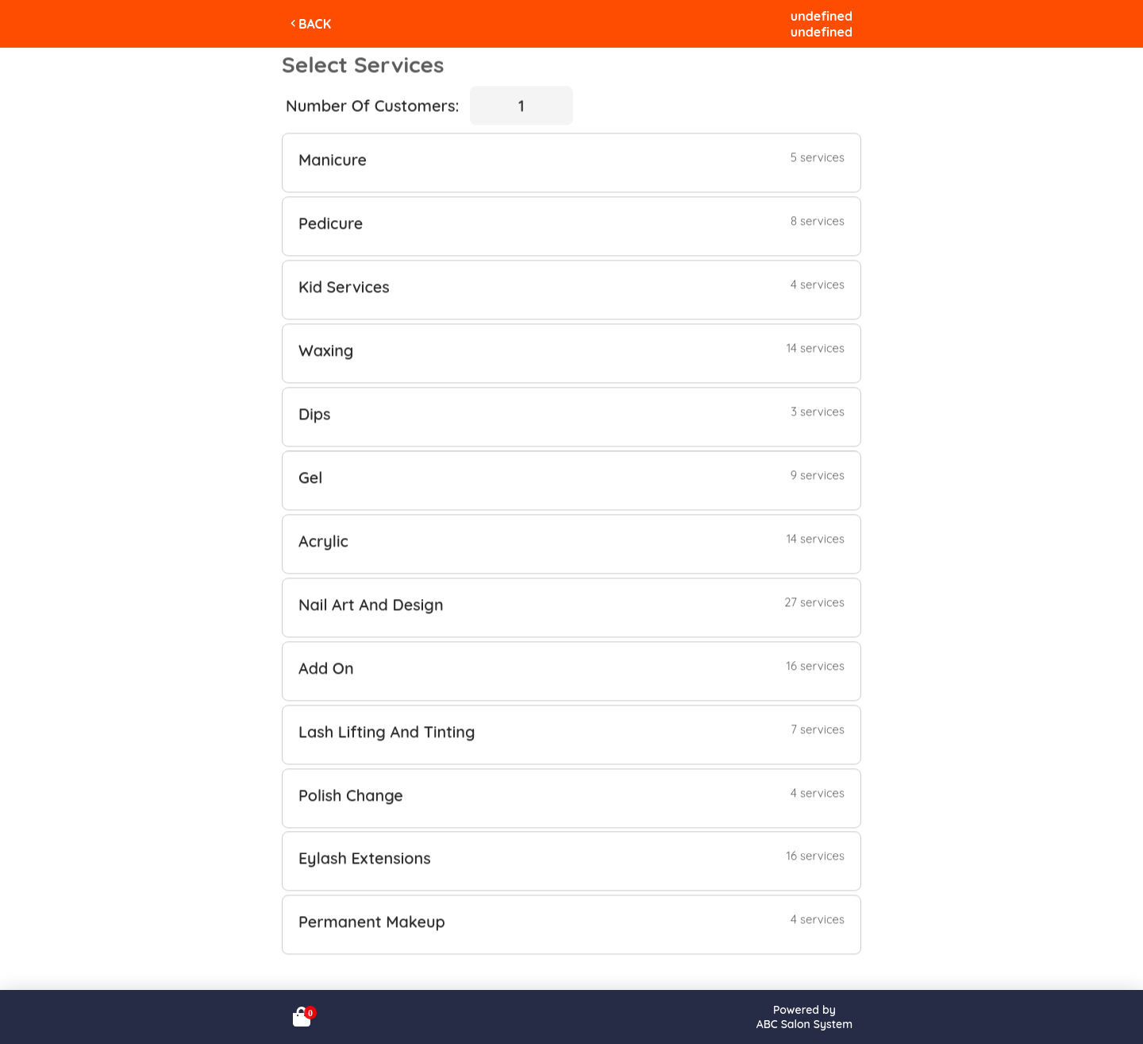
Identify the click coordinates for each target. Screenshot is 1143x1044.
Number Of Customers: (372, 104)
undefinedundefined (821, 24)
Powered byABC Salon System (804, 1017)
